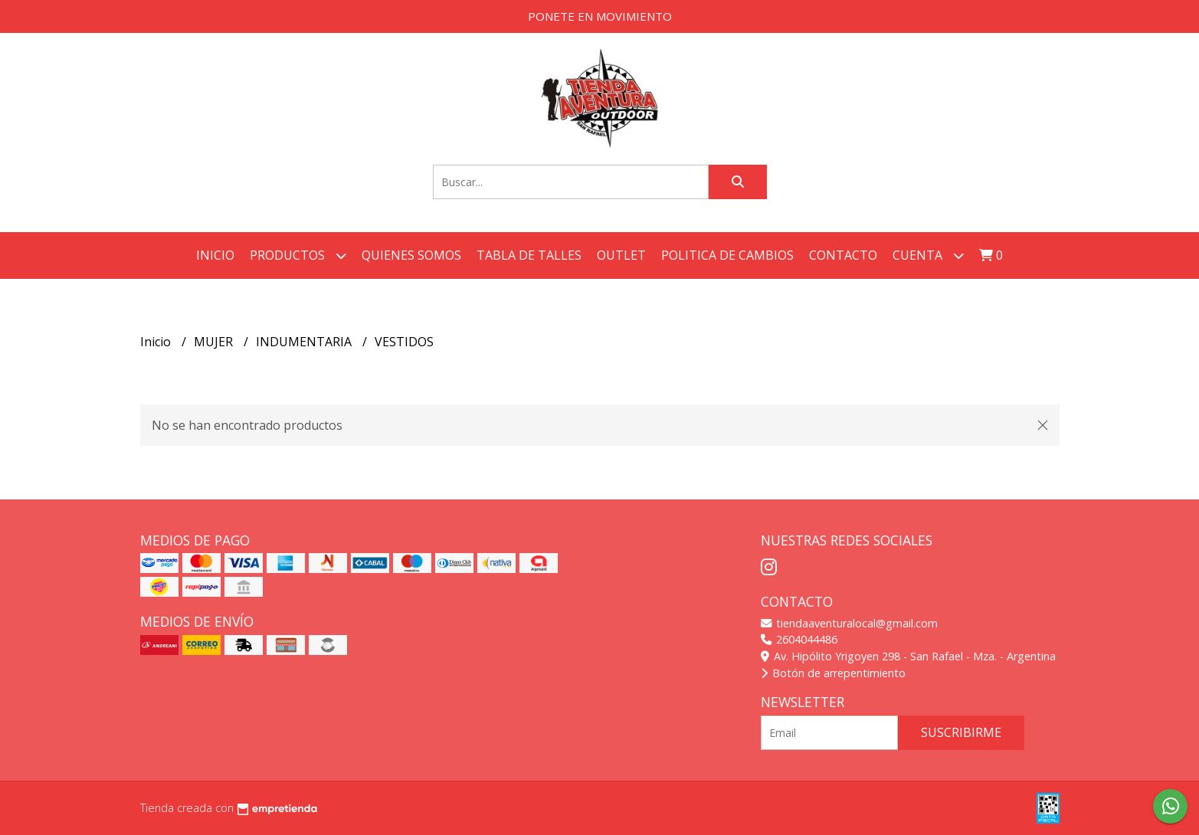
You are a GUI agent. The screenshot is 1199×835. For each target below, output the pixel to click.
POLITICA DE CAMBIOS (727, 255)
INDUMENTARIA (305, 341)
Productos (298, 255)
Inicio (215, 255)
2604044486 (799, 639)
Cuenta (928, 255)
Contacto (843, 255)
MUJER (215, 341)
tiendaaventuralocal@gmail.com (849, 623)
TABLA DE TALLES (529, 255)
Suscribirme (961, 732)
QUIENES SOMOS (411, 255)
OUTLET (621, 255)
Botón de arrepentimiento (833, 673)
